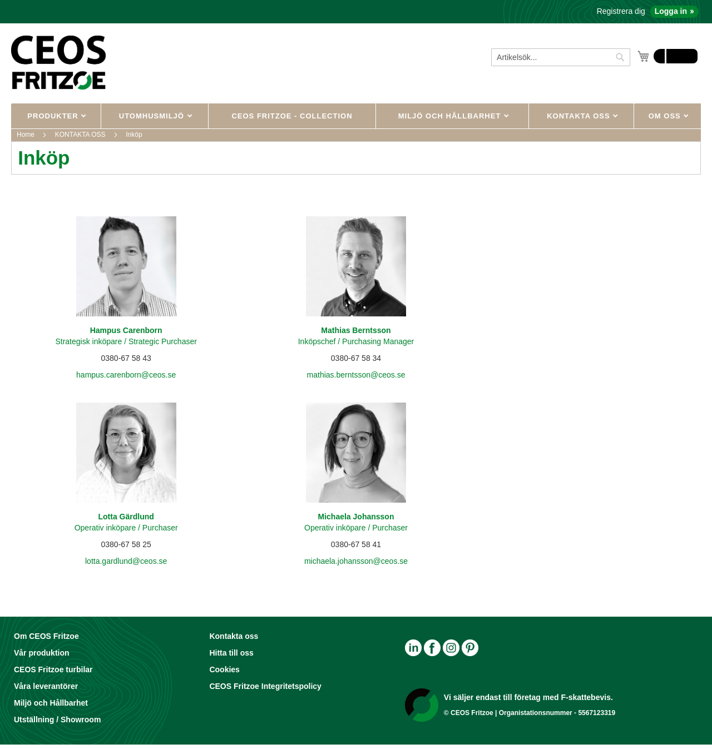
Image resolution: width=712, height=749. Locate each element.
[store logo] (58, 62)
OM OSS (666, 116)
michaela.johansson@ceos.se (356, 561)
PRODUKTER (54, 116)
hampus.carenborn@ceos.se (126, 374)
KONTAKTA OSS (579, 116)
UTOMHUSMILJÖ (153, 116)
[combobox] (560, 57)
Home (26, 134)
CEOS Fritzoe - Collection (291, 116)
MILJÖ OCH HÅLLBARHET (450, 116)
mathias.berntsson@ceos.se (356, 374)
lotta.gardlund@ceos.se (126, 561)
